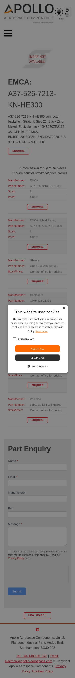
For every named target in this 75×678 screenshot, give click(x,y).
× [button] (64, 308)
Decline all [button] (38, 357)
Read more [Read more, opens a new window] (42, 331)
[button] (15, 339)
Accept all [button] (37, 348)
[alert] (37, 339)
